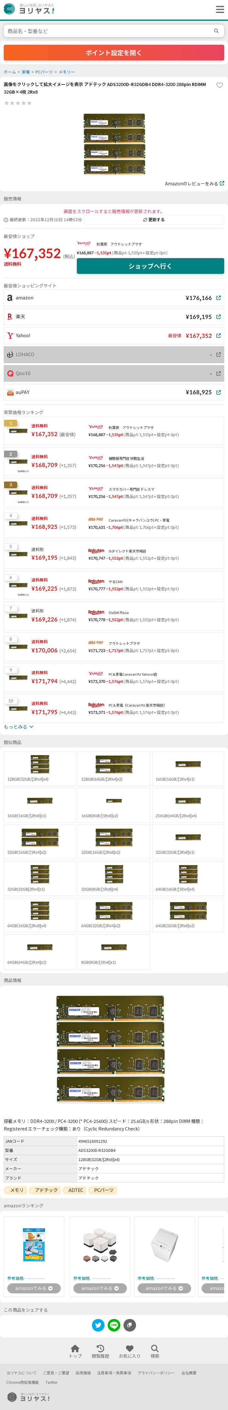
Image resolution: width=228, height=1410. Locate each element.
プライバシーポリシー (156, 1373)
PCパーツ (44, 72)
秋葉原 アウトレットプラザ (119, 244)
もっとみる (18, 727)
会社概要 (189, 1373)
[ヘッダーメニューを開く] (218, 9)
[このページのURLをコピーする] (129, 1325)
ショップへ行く (150, 266)
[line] (114, 1326)
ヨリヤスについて (21, 1373)
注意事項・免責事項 (114, 1373)
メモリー (67, 72)
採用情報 (83, 1373)
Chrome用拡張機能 (22, 1382)
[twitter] (98, 1326)
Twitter (51, 1382)
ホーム (10, 72)
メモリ (17, 1190)
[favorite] (219, 85)
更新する (154, 219)
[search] (217, 31)
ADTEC (76, 1190)
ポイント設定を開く (114, 52)
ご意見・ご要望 (56, 1373)
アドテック (46, 1190)
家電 (26, 72)
